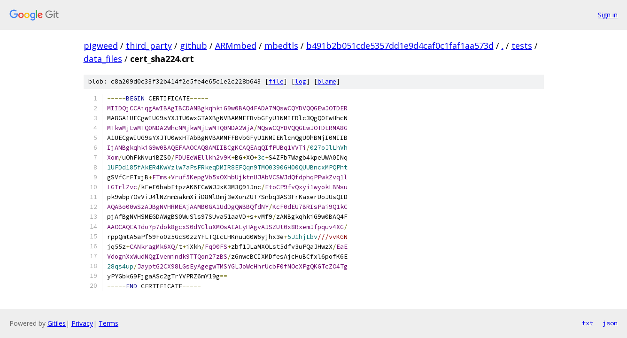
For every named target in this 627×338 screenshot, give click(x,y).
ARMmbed (235, 45)
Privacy (82, 323)
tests (521, 45)
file (276, 81)
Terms (108, 323)
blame (326, 81)
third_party (149, 45)
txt (587, 323)
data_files (103, 58)
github (193, 45)
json (610, 323)
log (300, 81)
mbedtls (281, 45)
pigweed (101, 45)
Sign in (608, 14)
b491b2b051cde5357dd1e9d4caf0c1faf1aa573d (400, 45)
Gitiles (56, 323)
